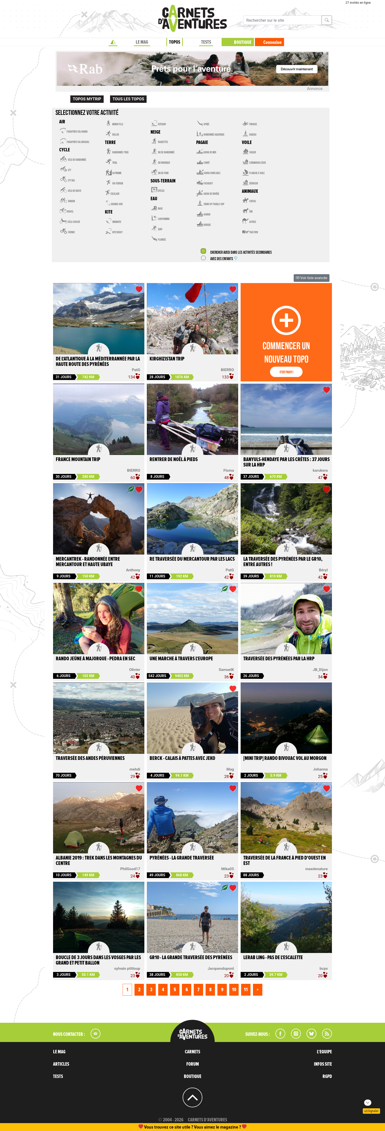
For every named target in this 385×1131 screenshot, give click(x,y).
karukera (320, 470)
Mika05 (227, 869)
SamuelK (226, 669)
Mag (230, 769)
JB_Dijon (320, 669)
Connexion (272, 42)
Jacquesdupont (221, 968)
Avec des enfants (224, 259)
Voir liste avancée (311, 278)
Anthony (133, 570)
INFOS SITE (323, 1064)
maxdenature (316, 869)
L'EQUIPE (324, 1051)
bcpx (324, 968)
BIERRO (227, 370)
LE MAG (142, 42)
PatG (136, 370)
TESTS (206, 42)
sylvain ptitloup (127, 968)
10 (234, 989)
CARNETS (192, 1051)
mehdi (135, 769)
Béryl (323, 570)
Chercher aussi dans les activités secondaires (241, 252)
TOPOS (174, 42)
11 (246, 989)
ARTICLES (61, 1064)
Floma (228, 470)
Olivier (134, 669)
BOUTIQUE (242, 42)
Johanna (320, 769)
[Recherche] (282, 20)
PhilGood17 (130, 869)
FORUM (192, 1064)
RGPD (327, 1076)
